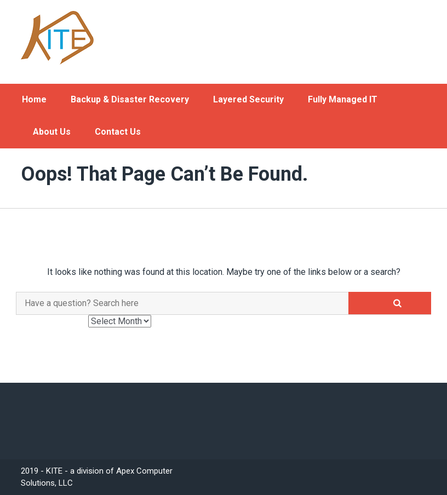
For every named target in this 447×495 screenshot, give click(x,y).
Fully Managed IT (342, 99)
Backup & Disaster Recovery (130, 99)
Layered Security (248, 99)
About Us (52, 131)
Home (34, 99)
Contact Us (118, 131)
